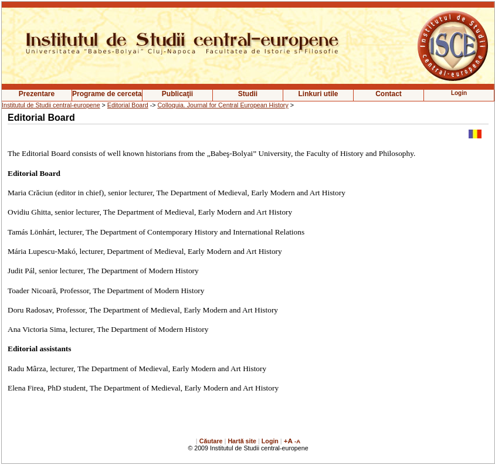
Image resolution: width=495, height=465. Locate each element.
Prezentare (37, 94)
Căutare (211, 440)
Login (270, 440)
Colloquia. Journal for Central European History (222, 104)
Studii (247, 94)
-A (297, 441)
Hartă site (242, 440)
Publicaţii (177, 94)
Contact (388, 94)
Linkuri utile (318, 94)
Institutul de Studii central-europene (51, 104)
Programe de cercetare (107, 94)
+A (288, 440)
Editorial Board (127, 104)
